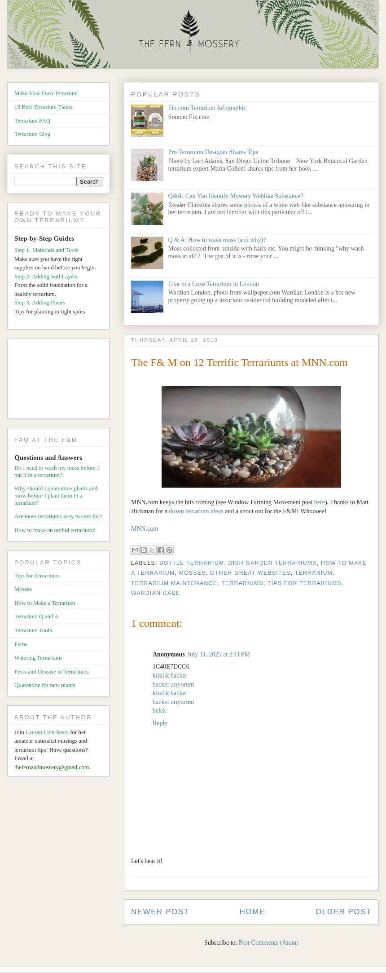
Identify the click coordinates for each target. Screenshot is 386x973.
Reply (160, 723)
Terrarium (314, 573)
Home (252, 911)
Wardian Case (155, 593)
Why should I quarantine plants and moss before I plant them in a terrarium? (55, 495)
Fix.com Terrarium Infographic (207, 108)
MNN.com (144, 528)
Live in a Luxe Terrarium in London (213, 284)
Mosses (192, 573)
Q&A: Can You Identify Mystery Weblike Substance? (235, 196)
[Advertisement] (61, 380)
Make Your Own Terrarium (46, 93)
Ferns (20, 644)
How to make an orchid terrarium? (54, 530)
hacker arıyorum (173, 684)
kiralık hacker (170, 675)
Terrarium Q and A (36, 616)
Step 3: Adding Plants (39, 302)
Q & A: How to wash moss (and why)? (217, 240)
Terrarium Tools (33, 630)
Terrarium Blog (32, 134)
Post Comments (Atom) (268, 942)
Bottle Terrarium (191, 563)
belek (159, 710)
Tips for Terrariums (305, 583)
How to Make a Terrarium (44, 602)
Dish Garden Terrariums (272, 563)
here (319, 502)
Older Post (344, 911)
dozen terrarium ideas (196, 511)
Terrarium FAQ (32, 120)
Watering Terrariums (38, 657)
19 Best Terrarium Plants (43, 106)
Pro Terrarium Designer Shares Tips (213, 152)
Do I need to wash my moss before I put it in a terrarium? (56, 471)
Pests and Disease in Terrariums (51, 671)
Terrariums (242, 583)
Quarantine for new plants (44, 685)
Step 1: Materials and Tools (46, 250)
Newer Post (160, 911)
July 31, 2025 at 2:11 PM (219, 654)
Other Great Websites (250, 573)
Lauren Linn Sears (47, 732)
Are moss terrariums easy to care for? (58, 516)
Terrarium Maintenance (174, 583)
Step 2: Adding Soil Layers (46, 276)
